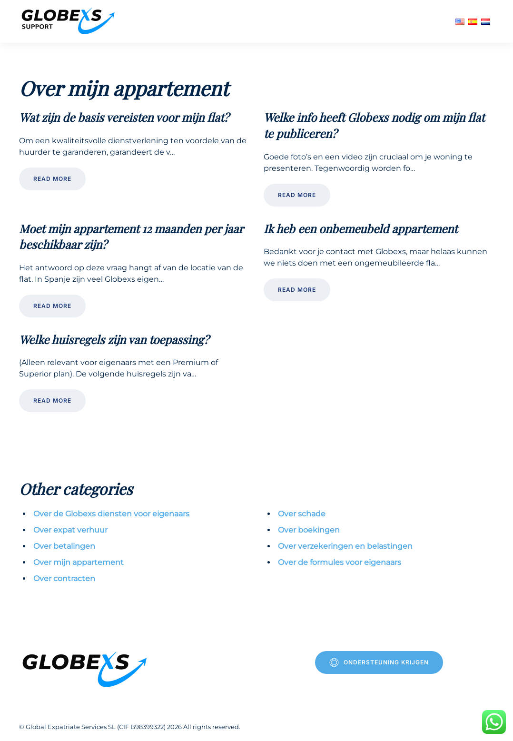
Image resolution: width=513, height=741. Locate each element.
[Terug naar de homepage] (69, 21)
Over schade (302, 513)
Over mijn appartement (78, 562)
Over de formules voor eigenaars (339, 562)
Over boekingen (309, 529)
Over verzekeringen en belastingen (345, 546)
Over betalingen (64, 546)
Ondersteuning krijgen (379, 662)
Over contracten (64, 578)
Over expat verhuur (70, 529)
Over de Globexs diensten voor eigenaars (111, 513)
